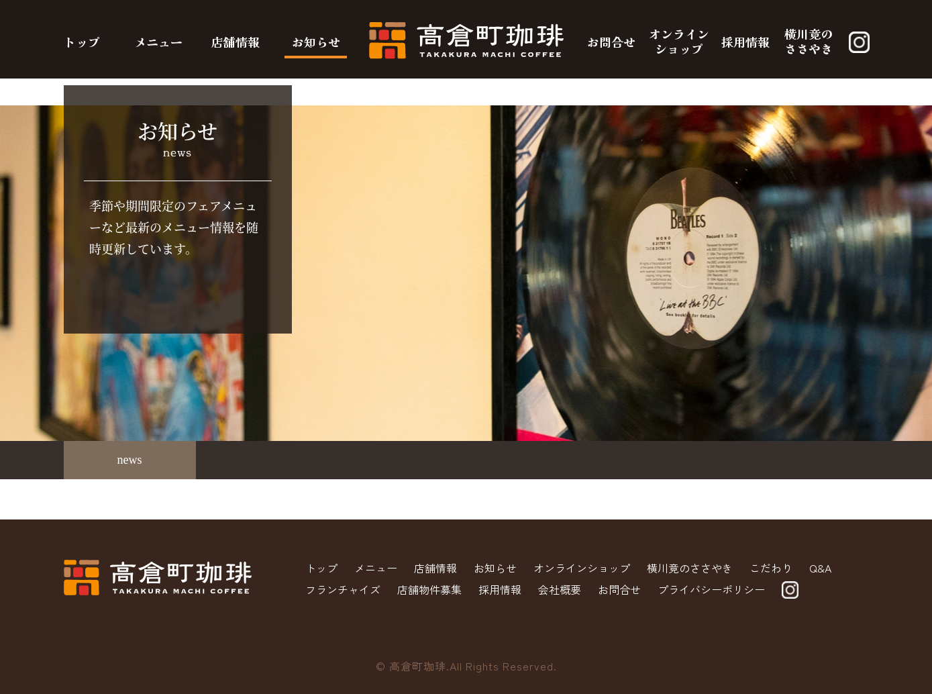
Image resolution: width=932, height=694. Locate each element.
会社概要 (559, 589)
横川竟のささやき (808, 41)
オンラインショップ (679, 41)
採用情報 (745, 41)
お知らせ (316, 41)
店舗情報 (235, 41)
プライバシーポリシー (711, 589)
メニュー (158, 41)
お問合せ (611, 41)
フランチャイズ (342, 589)
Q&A (820, 568)
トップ (82, 41)
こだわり (770, 568)
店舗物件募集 (429, 589)
